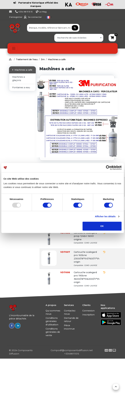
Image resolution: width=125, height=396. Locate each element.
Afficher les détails (105, 216)
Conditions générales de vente (53, 332)
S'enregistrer (16, 17)
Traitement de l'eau (27, 59)
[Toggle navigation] (14, 48)
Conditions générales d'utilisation (52, 321)
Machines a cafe (57, 59)
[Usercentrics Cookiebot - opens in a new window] (108, 167)
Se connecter (35, 17)
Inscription (88, 314)
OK (102, 226)
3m (43, 59)
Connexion (88, 310)
